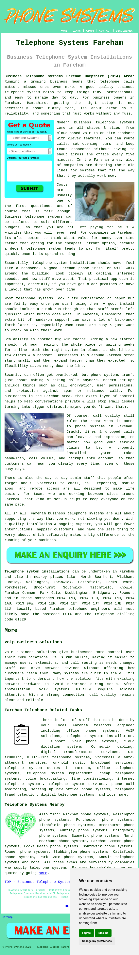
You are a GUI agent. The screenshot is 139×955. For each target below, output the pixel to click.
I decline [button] (103, 932)
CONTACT (105, 30)
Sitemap (7, 917)
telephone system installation (64, 263)
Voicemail (47, 483)
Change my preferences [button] (97, 941)
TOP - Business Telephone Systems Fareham (47, 882)
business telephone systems (76, 513)
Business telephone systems (33, 217)
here (43, 873)
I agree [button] (86, 932)
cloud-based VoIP (74, 133)
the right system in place (70, 350)
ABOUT (90, 30)
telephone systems (34, 298)
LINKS (76, 30)
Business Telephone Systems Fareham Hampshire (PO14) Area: (69, 76)
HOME (64, 30)
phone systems (105, 375)
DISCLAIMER (124, 30)
